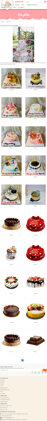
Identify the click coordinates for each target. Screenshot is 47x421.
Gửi (44, 370)
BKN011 (35, 206)
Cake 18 (35, 264)
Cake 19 (11, 264)
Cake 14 (35, 322)
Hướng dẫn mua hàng (4, 397)
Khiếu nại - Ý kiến (3, 409)
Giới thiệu (2, 384)
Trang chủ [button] (3, 4)
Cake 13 (11, 351)
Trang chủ (2, 380)
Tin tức (1, 386)
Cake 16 (35, 293)
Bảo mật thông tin (3, 407)
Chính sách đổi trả (4, 401)
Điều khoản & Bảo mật (4, 389)
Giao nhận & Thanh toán (5, 399)
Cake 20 (35, 235)
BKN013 (35, 177)
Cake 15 (11, 322)
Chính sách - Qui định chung (5, 405)
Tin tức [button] (23, 5)
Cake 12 (35, 351)
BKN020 (11, 89)
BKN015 (35, 147)
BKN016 (11, 147)
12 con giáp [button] (21, 8)
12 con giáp (2, 393)
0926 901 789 (20, 1)
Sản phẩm (2, 382)
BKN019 (35, 89)
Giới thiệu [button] (17, 4)
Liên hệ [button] (14, 7)
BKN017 (35, 118)
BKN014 (11, 177)
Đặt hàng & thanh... (4, 387)
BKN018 (11, 118)
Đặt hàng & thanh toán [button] (32, 4)
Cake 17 (11, 293)
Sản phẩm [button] (10, 5)
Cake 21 (11, 235)
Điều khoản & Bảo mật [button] (6, 7)
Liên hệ (1, 391)
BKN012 (11, 206)
